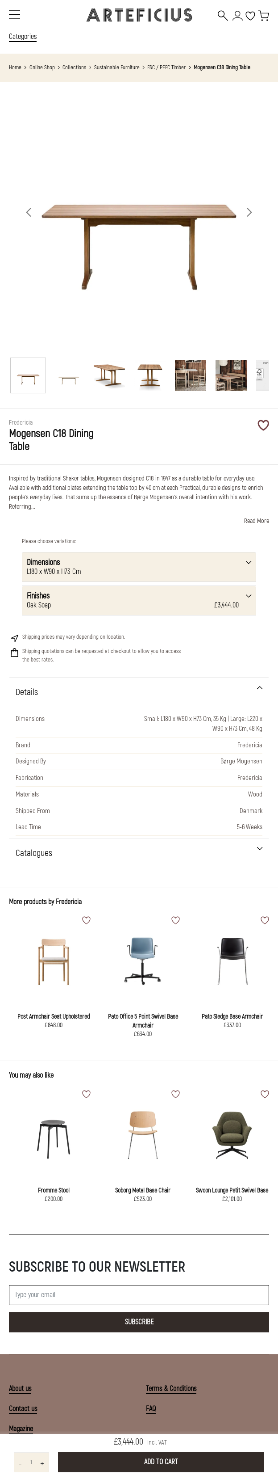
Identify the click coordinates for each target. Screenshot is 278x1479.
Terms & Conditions (171, 1388)
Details (27, 692)
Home (15, 67)
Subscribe (139, 1322)
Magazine (21, 1428)
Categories (23, 36)
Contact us (23, 1408)
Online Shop (42, 67)
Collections (74, 67)
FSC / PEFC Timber (166, 67)
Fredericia (69, 902)
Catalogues (34, 853)
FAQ (151, 1408)
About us (20, 1388)
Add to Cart (161, 1462)
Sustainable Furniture (117, 67)
